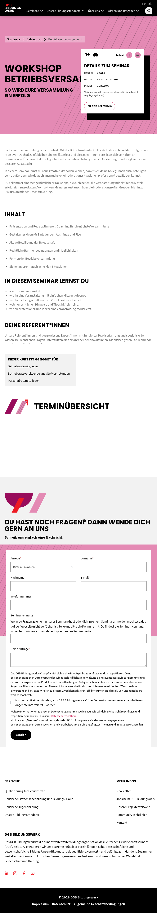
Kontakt (147, 3)
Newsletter (123, 791)
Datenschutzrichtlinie (63, 716)
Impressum (40, 904)
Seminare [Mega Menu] (35, 10)
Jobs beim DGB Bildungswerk (135, 799)
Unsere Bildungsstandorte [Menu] (66, 10)
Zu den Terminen (99, 106)
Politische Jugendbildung (21, 807)
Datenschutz (61, 904)
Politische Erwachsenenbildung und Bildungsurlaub (39, 799)
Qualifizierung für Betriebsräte (25, 791)
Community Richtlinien (131, 815)
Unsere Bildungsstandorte (22, 815)
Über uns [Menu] (96, 10)
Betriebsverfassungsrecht (65, 39)
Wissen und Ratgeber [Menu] (124, 10)
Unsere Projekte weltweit (133, 807)
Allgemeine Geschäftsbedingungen (99, 904)
